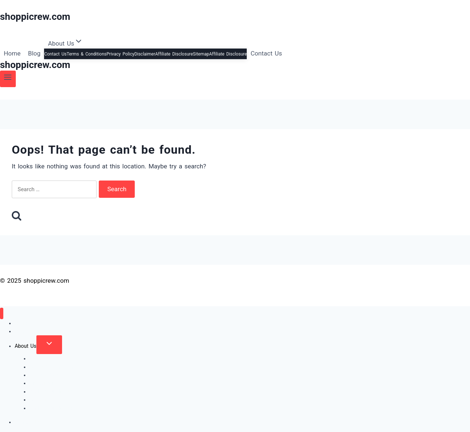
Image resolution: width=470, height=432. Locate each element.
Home (12, 53)
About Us (25, 346)
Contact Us (55, 54)
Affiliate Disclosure (174, 54)
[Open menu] (8, 79)
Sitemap (201, 54)
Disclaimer (144, 54)
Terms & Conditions (86, 54)
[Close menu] (1, 313)
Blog (34, 53)
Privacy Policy (120, 54)
